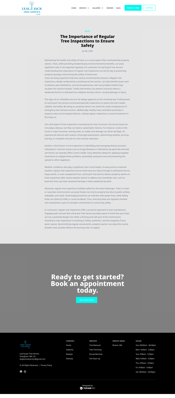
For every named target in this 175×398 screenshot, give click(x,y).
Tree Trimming (95, 353)
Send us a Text (133, 10)
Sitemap (69, 362)
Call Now (149, 10)
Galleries (69, 353)
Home (73, 10)
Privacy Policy (46, 369)
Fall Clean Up (94, 362)
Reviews (110, 10)
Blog (118, 10)
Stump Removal (95, 358)
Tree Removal (95, 349)
